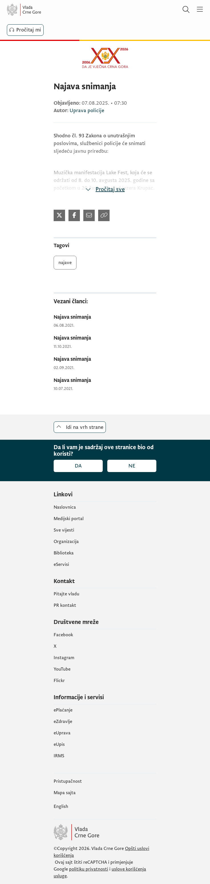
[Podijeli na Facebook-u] (74, 215)
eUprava (62, 733)
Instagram (64, 658)
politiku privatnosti (88, 869)
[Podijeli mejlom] (89, 215)
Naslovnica (65, 507)
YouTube (62, 669)
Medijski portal (69, 519)
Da (78, 466)
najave (65, 262)
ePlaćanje (63, 710)
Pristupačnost (68, 781)
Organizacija (66, 541)
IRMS (59, 756)
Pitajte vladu (66, 594)
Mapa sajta (65, 793)
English (61, 806)
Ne (131, 466)
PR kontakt (65, 605)
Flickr (59, 680)
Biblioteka (64, 553)
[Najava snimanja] (105, 317)
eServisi (61, 564)
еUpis (59, 744)
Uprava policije (87, 111)
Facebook (63, 635)
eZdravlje (63, 721)
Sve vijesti (64, 530)
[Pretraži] (186, 9)
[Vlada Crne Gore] (41, 9)
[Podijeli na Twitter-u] (59, 215)
